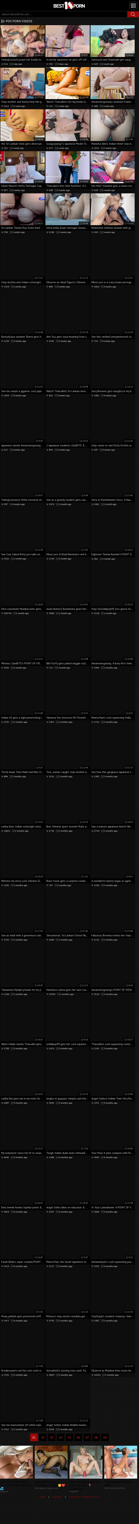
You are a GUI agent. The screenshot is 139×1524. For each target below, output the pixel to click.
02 (43, 1437)
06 (78, 1437)
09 (105, 1437)
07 (87, 1437)
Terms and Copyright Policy (84, 1497)
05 (69, 1437)
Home (42, 1497)
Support (57, 1497)
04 (60, 1437)
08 (96, 1437)
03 (51, 1437)
